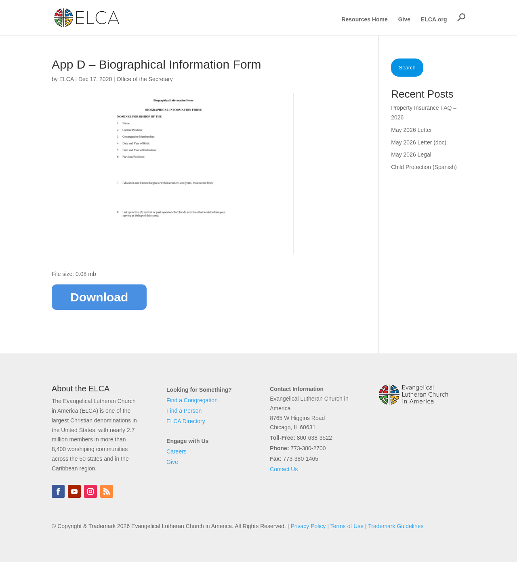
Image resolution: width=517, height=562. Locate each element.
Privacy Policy (308, 526)
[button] (461, 17)
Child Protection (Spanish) (424, 167)
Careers (176, 451)
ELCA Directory (185, 421)
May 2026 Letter (411, 130)
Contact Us (284, 469)
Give (404, 20)
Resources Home (364, 20)
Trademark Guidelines (395, 526)
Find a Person (184, 410)
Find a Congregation (192, 400)
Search (407, 68)
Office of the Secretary (145, 79)
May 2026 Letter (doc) (418, 142)
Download (99, 297)
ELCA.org (434, 20)
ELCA (66, 79)
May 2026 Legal (411, 154)
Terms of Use (347, 526)
